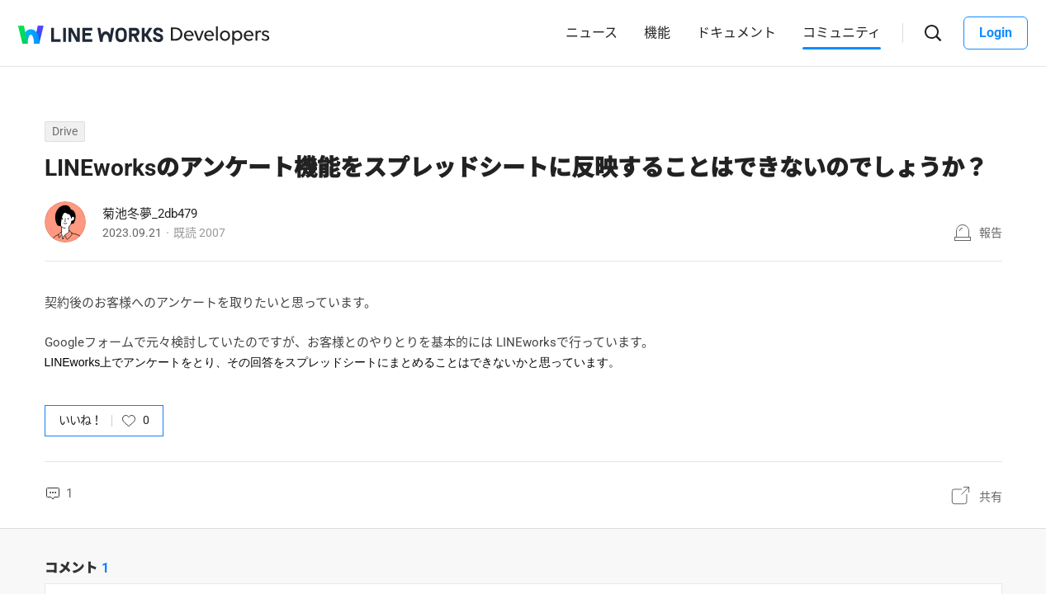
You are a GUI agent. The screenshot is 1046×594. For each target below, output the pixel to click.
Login (995, 32)
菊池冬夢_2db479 (149, 213)
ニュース (592, 32)
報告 (990, 232)
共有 (990, 496)
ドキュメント (736, 32)
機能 (657, 32)
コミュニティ (841, 32)
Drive (65, 131)
